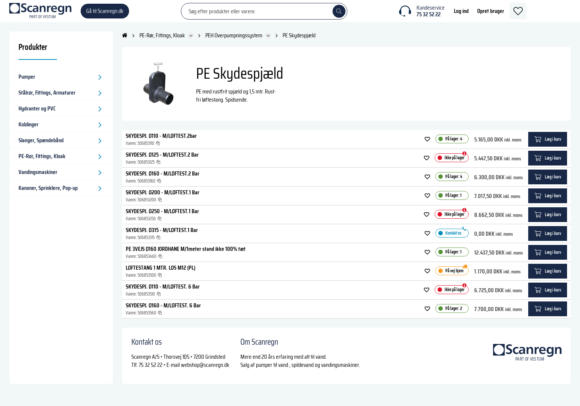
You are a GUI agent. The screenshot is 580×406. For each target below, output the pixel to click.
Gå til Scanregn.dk (105, 14)
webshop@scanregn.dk (205, 372)
